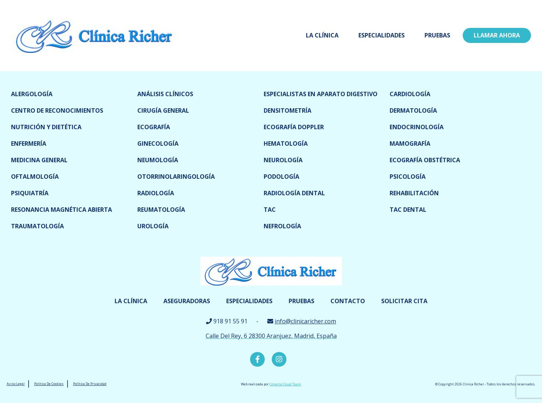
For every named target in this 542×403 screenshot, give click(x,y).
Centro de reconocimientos (57, 110)
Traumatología (37, 226)
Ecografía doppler (294, 127)
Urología (153, 226)
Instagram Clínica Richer (279, 359)
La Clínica (322, 35)
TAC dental (408, 210)
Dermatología (413, 110)
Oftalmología (35, 177)
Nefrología (282, 226)
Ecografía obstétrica (425, 160)
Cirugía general (163, 110)
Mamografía (410, 143)
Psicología (408, 177)
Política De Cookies (49, 383)
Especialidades (381, 35)
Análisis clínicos (165, 94)
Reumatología (161, 210)
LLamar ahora (497, 35)
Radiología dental (294, 193)
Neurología (283, 160)
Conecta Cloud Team (285, 384)
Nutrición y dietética (46, 127)
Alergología (32, 94)
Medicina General (39, 160)
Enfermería (28, 143)
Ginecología (157, 143)
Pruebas (437, 35)
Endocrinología (417, 127)
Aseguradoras (186, 301)
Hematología (286, 143)
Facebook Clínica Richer (257, 359)
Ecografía (153, 127)
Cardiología (410, 94)
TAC (270, 210)
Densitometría (287, 110)
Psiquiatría (29, 193)
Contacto (347, 301)
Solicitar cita (404, 301)
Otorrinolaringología (176, 177)
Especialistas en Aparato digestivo (320, 94)
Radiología (155, 193)
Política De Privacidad (89, 383)
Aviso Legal (16, 383)
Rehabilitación (414, 193)
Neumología (157, 160)
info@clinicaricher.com (305, 321)
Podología (281, 177)
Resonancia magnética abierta (61, 210)
